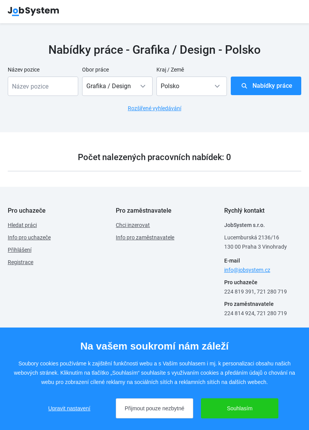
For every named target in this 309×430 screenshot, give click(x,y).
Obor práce (95, 70)
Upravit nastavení (69, 408)
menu (291, 11)
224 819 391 (239, 291)
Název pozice (23, 70)
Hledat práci (22, 225)
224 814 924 (239, 313)
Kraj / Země (170, 70)
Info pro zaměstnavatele (145, 237)
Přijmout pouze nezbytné (154, 408)
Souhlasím (239, 408)
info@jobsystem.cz (247, 270)
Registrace (20, 262)
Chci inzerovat (133, 225)
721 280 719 (272, 291)
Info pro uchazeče (29, 237)
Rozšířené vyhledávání (154, 108)
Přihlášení (19, 250)
